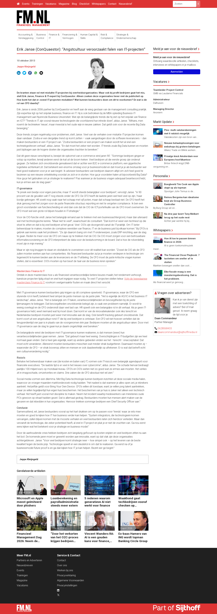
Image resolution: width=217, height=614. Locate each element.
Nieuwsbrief (125, 3)
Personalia (160, 176)
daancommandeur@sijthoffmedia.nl (177, 332)
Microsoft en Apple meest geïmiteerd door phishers (30, 501)
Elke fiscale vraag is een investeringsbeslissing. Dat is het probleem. (180, 275)
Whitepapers (99, 3)
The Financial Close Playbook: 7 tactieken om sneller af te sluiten (182, 259)
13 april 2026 (91, 528)
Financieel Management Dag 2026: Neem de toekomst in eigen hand (29, 537)
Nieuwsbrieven (25, 565)
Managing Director (163, 109)
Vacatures (50, 3)
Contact (112, 3)
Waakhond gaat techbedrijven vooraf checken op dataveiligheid (132, 501)
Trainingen (37, 3)
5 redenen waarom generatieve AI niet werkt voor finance (98, 501)
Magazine (64, 3)
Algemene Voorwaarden (70, 580)
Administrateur (161, 99)
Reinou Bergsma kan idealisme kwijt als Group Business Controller (181, 201)
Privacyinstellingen (67, 585)
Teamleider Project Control (168, 90)
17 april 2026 (91, 492)
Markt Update (162, 122)
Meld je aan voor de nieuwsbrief (175, 49)
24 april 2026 (24, 492)
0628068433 (165, 328)
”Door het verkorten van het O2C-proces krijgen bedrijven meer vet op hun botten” (64, 537)
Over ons (62, 565)
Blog (74, 3)
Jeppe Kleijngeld (26, 66)
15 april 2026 (57, 528)
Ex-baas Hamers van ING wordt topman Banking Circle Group (133, 537)
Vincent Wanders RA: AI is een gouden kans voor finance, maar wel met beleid (99, 537)
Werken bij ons (65, 570)
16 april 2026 (125, 492)
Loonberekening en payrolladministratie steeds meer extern (65, 501)
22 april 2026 (57, 492)
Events (25, 3)
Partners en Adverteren (29, 560)
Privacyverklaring (66, 575)
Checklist (84, 3)
